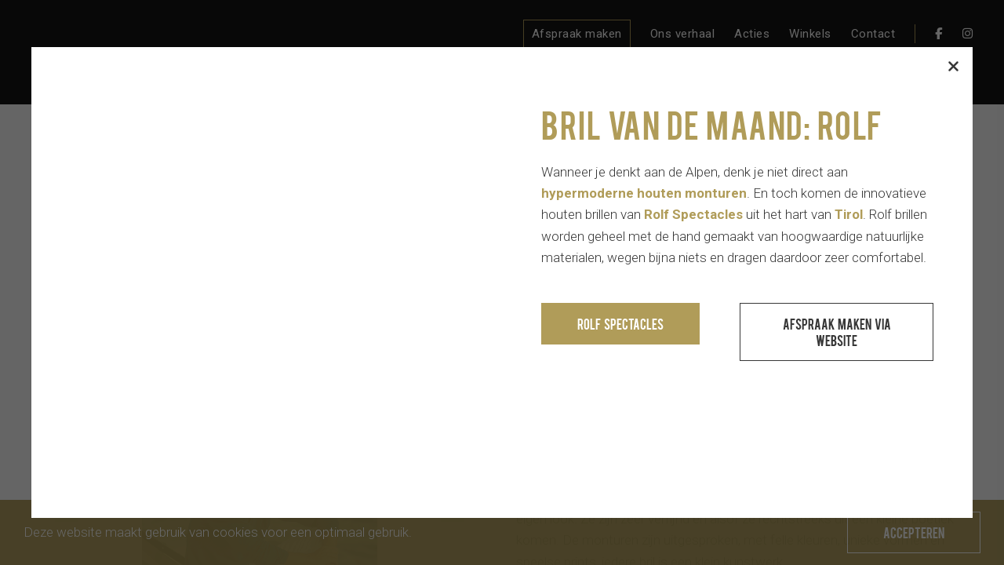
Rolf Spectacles (620, 323)
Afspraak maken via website (837, 331)
